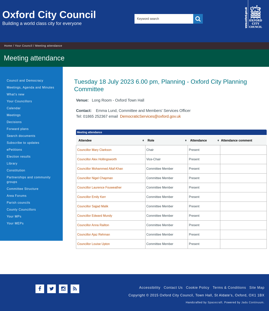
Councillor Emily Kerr (91, 197)
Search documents (21, 135)
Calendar (14, 108)
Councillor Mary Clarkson (94, 149)
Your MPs (14, 216)
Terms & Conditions (229, 287)
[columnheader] (110, 140)
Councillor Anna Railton (93, 225)
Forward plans (18, 129)
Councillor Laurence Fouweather (99, 187)
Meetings (14, 115)
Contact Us (173, 287)
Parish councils (18, 202)
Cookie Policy (197, 287)
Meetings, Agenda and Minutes (30, 87)
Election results (19, 156)
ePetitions (14, 149)
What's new (15, 94)
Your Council (23, 45)
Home (8, 45)
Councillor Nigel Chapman (95, 178)
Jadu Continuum (252, 302)
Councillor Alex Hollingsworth (97, 159)
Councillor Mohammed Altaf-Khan (100, 168)
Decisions (14, 122)
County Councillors (21, 209)
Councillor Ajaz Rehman (93, 234)
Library (12, 163)
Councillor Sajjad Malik (92, 206)
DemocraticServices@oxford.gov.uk (150, 116)
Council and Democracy (25, 80)
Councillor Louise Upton (93, 244)
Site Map (256, 287)
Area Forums (16, 195)
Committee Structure (23, 188)
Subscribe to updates (23, 142)
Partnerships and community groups (29, 180)
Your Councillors (19, 101)
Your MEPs (15, 223)
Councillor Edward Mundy (94, 215)
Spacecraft (215, 302)
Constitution (16, 170)
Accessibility (149, 287)
